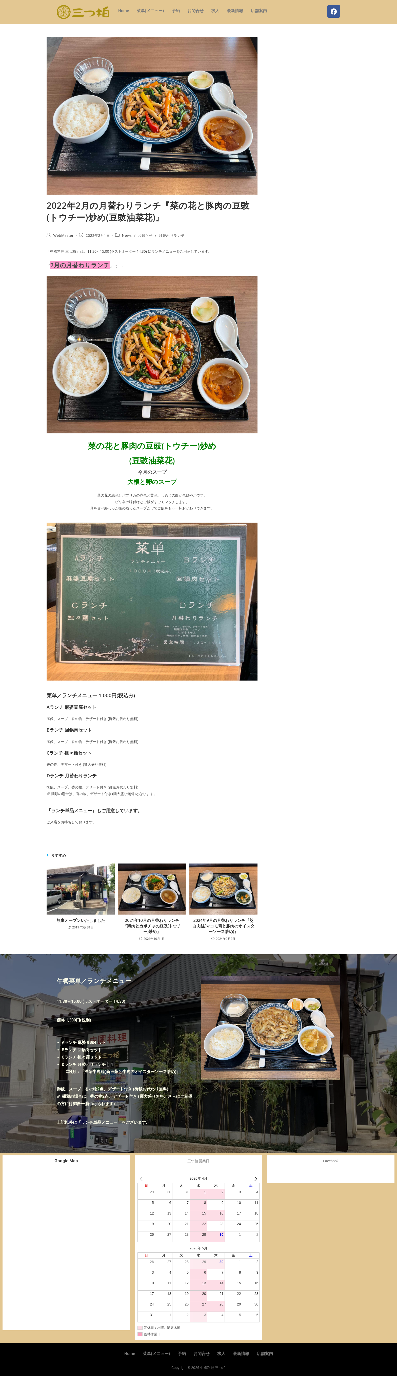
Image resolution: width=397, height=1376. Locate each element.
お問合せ (195, 10)
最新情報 (235, 10)
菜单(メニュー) (150, 10)
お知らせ (145, 235)
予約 (176, 10)
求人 (215, 10)
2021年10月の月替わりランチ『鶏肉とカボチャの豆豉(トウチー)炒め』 (152, 926)
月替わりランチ (172, 235)
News (127, 235)
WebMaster (63, 235)
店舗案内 (259, 10)
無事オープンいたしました (80, 920)
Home (123, 10)
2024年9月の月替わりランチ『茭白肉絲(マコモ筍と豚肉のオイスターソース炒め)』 (223, 926)
